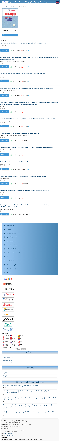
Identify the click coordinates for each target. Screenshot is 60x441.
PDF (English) (5, 50)
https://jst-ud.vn (10, 436)
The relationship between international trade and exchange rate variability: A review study (24, 191)
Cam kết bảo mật (11, 269)
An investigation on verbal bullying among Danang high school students (19, 133)
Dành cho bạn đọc (8, 357)
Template (8, 273)
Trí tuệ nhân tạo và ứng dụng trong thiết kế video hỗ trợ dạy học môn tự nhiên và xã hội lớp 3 (29, 413)
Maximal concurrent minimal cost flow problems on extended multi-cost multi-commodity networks (27, 119)
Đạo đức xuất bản (10, 241)
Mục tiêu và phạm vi (11, 245)
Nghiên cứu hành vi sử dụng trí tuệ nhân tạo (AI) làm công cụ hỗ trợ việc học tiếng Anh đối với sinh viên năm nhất (29, 399)
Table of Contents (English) (11, 35)
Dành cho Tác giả (7, 360)
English (5, 373)
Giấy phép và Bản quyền (12, 249)
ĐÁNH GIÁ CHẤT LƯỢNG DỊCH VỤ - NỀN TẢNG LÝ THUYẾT (20, 386)
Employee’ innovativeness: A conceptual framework (14, 162)
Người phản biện (11, 233)
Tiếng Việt (6, 376)
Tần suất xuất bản (10, 257)
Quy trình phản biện (11, 237)
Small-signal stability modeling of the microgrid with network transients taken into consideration (26, 88)
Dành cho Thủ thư (8, 363)
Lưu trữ (12, 7)
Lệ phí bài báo (9, 261)
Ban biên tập (10, 225)
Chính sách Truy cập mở (12, 253)
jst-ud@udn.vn (8, 434)
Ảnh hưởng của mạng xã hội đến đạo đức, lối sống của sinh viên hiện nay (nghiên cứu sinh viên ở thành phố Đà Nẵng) (29, 392)
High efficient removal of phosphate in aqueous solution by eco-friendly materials (22, 74)
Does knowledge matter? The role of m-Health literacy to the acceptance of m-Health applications (27, 148)
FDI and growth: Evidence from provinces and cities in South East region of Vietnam (23, 176)
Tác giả (9, 229)
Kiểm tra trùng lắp (10, 265)
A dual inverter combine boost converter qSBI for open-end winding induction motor (23, 43)
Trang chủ (5, 7)
